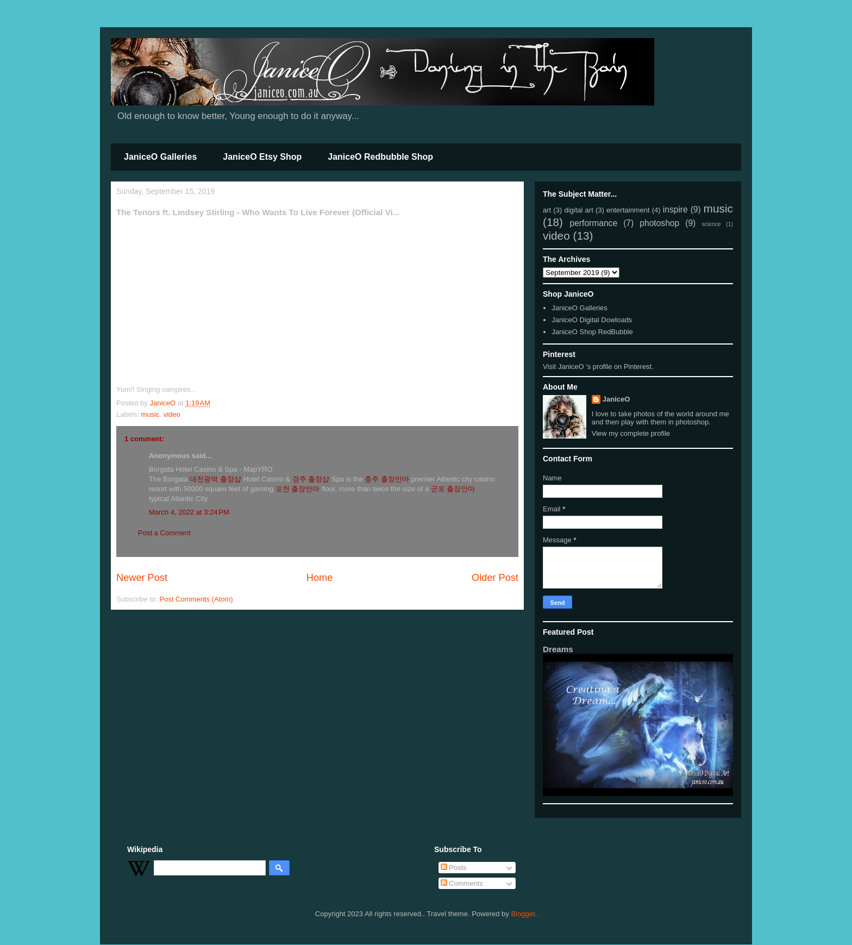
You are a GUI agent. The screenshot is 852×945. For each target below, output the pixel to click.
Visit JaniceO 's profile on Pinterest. (598, 366)
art (547, 210)
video (172, 414)
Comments (462, 883)
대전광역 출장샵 (215, 479)
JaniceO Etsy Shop (262, 156)
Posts (454, 867)
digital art (578, 210)
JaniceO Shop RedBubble (592, 332)
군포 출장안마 (453, 489)
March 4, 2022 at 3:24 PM (189, 512)
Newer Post (141, 577)
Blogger (523, 914)
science (711, 224)
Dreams (558, 649)
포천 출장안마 (297, 489)
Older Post (495, 577)
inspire (675, 209)
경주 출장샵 (311, 479)
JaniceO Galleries (160, 156)
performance (594, 223)
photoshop (659, 223)
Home (319, 577)
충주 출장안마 (387, 479)
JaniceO (616, 399)
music (150, 414)
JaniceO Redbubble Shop (380, 156)
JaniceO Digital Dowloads (592, 320)
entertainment (628, 210)
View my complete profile (631, 433)
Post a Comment (164, 533)
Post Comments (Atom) (196, 599)
